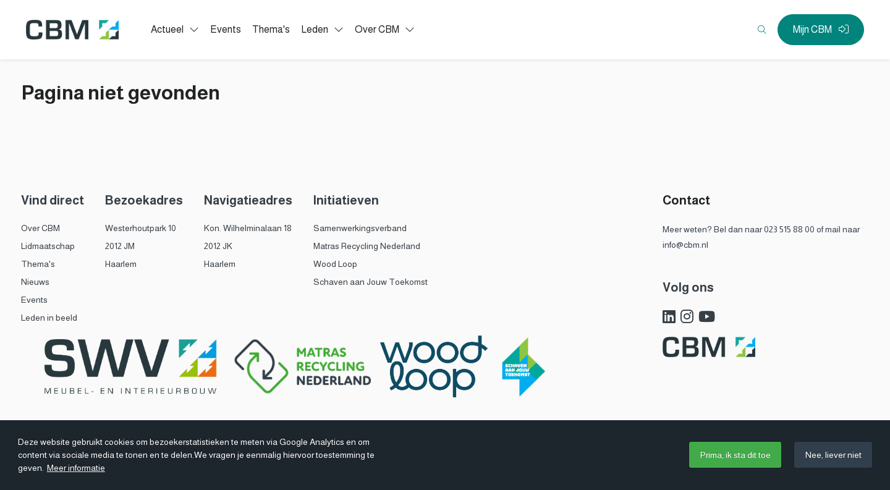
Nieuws (35, 282)
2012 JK (218, 246)
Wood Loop (335, 264)
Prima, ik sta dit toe (735, 455)
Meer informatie (76, 468)
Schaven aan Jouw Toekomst (370, 282)
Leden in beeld (49, 318)
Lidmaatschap (48, 246)
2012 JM (120, 246)
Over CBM (40, 228)
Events (34, 300)
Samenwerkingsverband (360, 228)
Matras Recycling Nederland (366, 246)
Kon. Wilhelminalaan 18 (248, 228)
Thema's (38, 264)
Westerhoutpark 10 (140, 228)
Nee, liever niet (833, 455)
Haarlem (121, 264)
